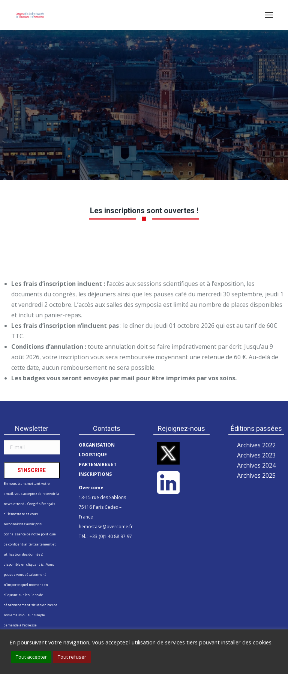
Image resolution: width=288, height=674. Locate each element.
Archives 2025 (256, 475)
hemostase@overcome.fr (106, 526)
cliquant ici (35, 564)
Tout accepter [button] (31, 656)
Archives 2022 (256, 445)
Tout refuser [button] (72, 656)
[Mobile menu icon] (269, 15)
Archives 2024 (256, 465)
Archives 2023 (256, 455)
